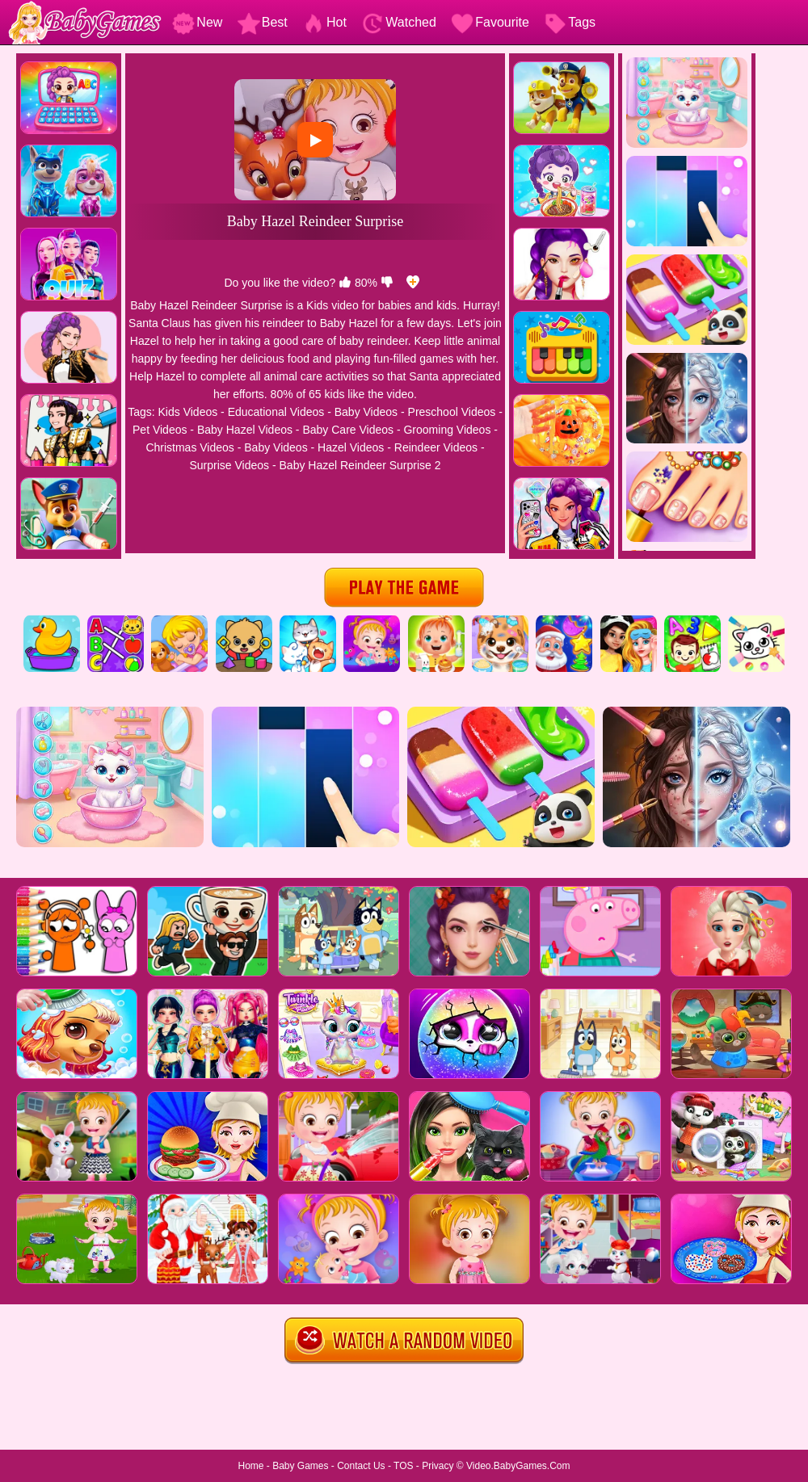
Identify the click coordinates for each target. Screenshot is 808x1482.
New (197, 22)
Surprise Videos (229, 465)
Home (250, 1466)
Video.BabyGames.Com (518, 1466)
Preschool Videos (452, 411)
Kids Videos (188, 411)
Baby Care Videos (347, 429)
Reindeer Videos (436, 447)
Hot (324, 22)
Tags (569, 22)
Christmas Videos (189, 447)
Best (263, 22)
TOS (403, 1466)
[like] (345, 282)
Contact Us (361, 1466)
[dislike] (387, 282)
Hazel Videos (351, 447)
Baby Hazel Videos (244, 429)
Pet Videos (160, 429)
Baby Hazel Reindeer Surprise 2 (360, 465)
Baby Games (300, 1466)
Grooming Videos (446, 429)
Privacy (437, 1466)
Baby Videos (366, 411)
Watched (398, 22)
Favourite (490, 22)
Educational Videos (276, 411)
